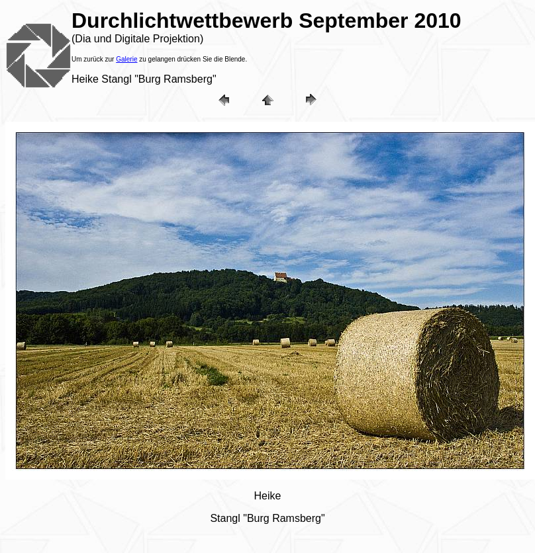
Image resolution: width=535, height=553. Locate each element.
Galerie (126, 59)
